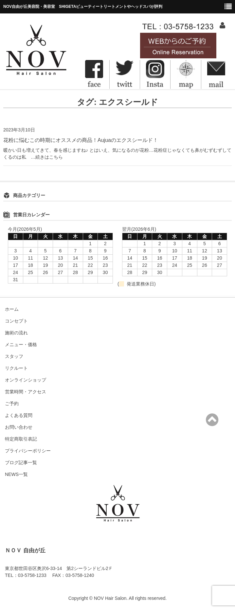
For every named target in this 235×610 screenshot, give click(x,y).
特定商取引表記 (21, 439)
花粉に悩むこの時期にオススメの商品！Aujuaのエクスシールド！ (80, 140)
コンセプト (16, 321)
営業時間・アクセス (25, 391)
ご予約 (12, 403)
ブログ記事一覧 (21, 462)
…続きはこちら (44, 157)
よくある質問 (18, 415)
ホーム (12, 309)
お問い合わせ (18, 427)
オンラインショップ (25, 380)
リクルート (16, 368)
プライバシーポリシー (28, 450)
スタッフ (14, 356)
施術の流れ (16, 332)
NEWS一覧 (16, 474)
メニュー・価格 (21, 344)
